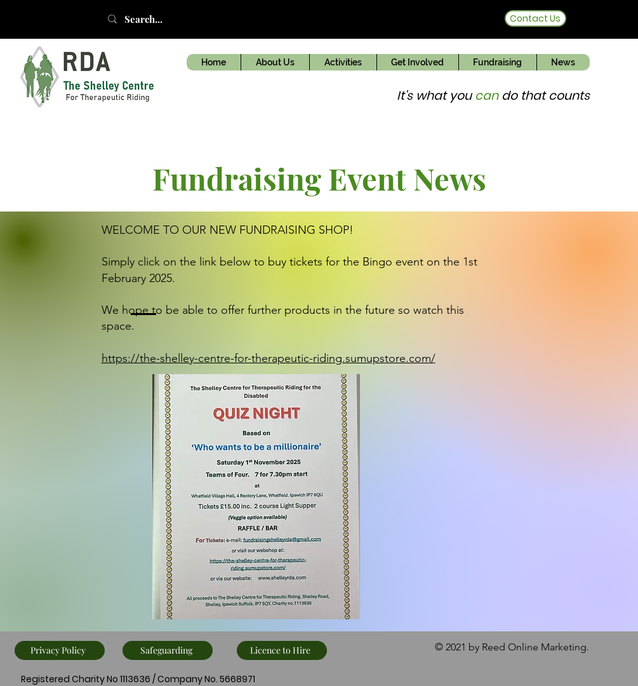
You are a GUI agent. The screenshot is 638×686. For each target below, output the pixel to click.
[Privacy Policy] (60, 650)
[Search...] (155, 19)
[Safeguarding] (168, 650)
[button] (275, 62)
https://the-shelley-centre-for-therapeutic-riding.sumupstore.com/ (268, 358)
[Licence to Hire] (282, 650)
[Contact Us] (535, 18)
